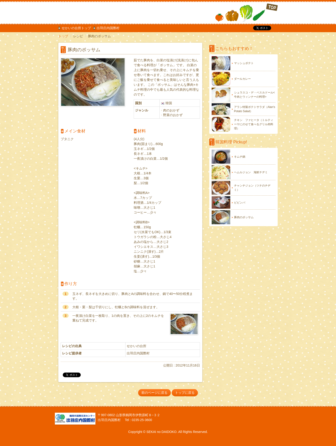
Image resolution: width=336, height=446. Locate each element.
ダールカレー (242, 78)
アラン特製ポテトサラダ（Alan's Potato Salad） (254, 109)
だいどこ (89, 11)
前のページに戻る (154, 392)
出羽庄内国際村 (108, 28)
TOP (246, 12)
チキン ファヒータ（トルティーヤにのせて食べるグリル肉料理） (253, 124)
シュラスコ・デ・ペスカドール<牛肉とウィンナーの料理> (254, 94)
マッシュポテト (244, 63)
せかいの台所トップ (76, 28)
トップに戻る (185, 392)
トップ (63, 36)
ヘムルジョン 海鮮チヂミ (251, 172)
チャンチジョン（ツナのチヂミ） (252, 187)
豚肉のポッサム (244, 217)
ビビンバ (239, 202)
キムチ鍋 (239, 156)
